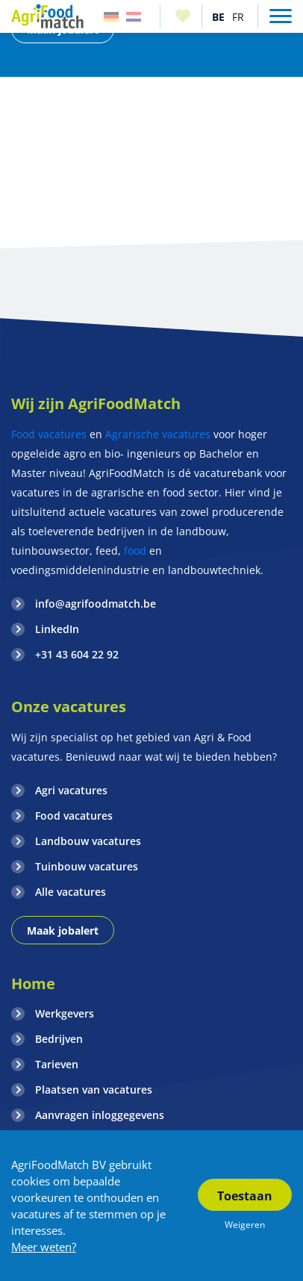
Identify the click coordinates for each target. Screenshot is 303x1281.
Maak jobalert (63, 930)
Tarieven (56, 1064)
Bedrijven (59, 1039)
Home (33, 983)
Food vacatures (49, 434)
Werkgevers (64, 1013)
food (135, 550)
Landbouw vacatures (88, 841)
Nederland (133, 16)
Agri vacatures (71, 790)
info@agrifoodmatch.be (95, 603)
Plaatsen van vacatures (93, 1089)
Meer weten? (43, 1246)
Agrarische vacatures (157, 434)
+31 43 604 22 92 (77, 654)
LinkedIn (57, 629)
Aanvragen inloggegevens (99, 1115)
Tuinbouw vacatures (86, 866)
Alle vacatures (70, 892)
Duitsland (111, 16)
